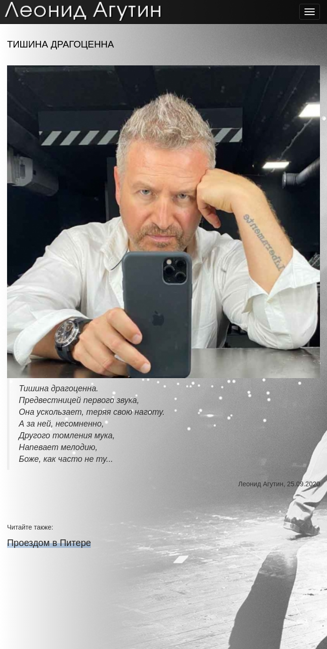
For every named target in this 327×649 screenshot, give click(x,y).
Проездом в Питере (49, 543)
